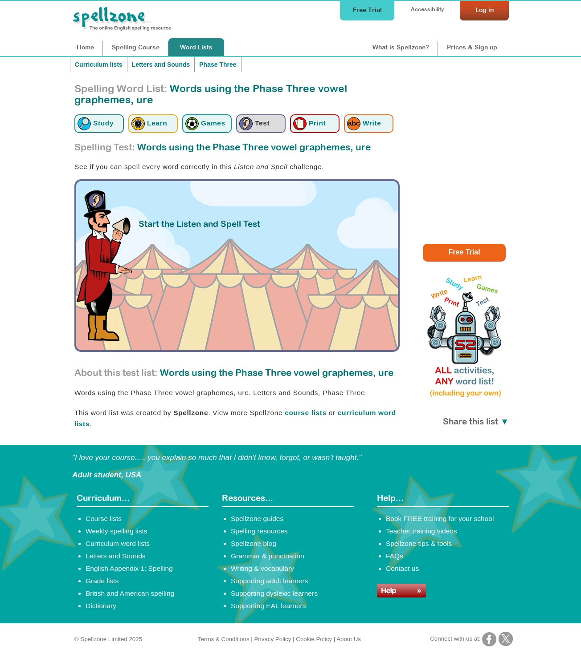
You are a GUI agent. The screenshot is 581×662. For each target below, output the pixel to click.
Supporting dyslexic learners (274, 593)
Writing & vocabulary (262, 568)
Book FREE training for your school (440, 518)
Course (136, 47)
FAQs (394, 556)
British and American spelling (130, 593)
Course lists (104, 518)
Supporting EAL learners (268, 606)
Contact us (402, 568)
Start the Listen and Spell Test (199, 224)
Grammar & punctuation (267, 556)
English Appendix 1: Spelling (129, 568)
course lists (306, 412)
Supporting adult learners (269, 581)
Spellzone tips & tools (419, 543)
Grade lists (102, 581)
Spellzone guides (257, 518)
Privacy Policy (272, 639)
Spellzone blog (253, 543)
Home (85, 47)
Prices (472, 47)
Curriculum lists (99, 64)
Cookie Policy (314, 639)
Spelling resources (259, 531)
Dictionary (101, 606)
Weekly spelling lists (116, 531)
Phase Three (217, 64)
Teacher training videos (421, 531)
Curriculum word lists (118, 543)
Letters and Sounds (161, 64)
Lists (196, 47)
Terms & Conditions (224, 639)
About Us (348, 639)
